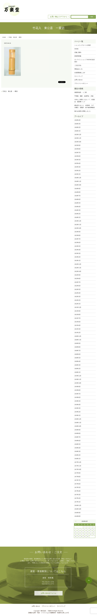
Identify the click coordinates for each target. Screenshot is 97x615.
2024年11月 (77, 181)
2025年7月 (77, 152)
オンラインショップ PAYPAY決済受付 (84, 61)
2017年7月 (77, 480)
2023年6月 (77, 242)
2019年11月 (77, 379)
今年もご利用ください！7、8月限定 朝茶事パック (84, 100)
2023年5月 (77, 246)
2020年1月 (77, 372)
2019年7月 (77, 394)
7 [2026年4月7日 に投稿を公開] (81, 529)
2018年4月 (77, 448)
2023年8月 (77, 235)
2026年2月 (77, 127)
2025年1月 (77, 174)
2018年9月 (77, 430)
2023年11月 (77, 224)
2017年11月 (77, 466)
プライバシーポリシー (81, 83)
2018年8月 (77, 433)
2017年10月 (77, 469)
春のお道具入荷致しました (82, 111)
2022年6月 (77, 286)
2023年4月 (77, 249)
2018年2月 (77, 455)
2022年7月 (77, 282)
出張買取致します (79, 72)
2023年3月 (77, 253)
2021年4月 (77, 325)
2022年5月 (77, 289)
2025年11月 (77, 138)
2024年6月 (77, 199)
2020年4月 (77, 361)
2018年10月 (77, 426)
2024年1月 (77, 217)
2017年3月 (77, 494)
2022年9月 (77, 275)
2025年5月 (77, 159)
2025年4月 (77, 163)
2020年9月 (77, 343)
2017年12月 (77, 462)
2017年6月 (77, 484)
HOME (4, 37)
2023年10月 (77, 228)
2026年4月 (77, 120)
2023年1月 (77, 260)
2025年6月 (77, 156)
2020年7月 (77, 350)
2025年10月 (77, 142)
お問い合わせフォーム (48, 593)
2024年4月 (77, 206)
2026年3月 (77, 124)
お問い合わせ (78, 80)
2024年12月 (77, 177)
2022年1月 (77, 304)
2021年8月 (77, 314)
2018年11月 (77, 422)
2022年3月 (77, 296)
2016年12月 (77, 505)
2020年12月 (77, 336)
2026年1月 (77, 131)
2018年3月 (77, 451)
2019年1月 (77, 415)
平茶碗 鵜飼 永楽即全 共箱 (83, 96)
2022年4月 (77, 293)
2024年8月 (77, 192)
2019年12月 (77, 376)
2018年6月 (77, 440)
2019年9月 (77, 386)
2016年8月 (77, 516)
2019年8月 (77, 390)
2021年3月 (77, 329)
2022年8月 (77, 278)
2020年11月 (77, 340)
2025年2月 (77, 170)
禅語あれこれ (78, 69)
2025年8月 (77, 149)
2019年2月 (77, 412)
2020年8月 (77, 347)
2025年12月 (77, 134)
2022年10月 (77, 271)
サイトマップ (78, 76)
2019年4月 (77, 404)
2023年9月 (77, 231)
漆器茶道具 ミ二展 (80, 92)
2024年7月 (77, 195)
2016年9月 (77, 512)
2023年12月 (77, 221)
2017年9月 (77, 473)
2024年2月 (77, 213)
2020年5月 (77, 358)
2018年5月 (77, 444)
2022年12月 (77, 264)
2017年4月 (77, 491)
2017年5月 (77, 487)
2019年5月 (77, 401)
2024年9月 (77, 188)
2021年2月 (77, 332)
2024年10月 (77, 185)
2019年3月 (77, 408)
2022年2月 (77, 300)
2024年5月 (77, 203)
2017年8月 (77, 476)
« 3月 (76, 521)
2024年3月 (77, 210)
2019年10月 (77, 383)
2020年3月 (77, 365)
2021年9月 (77, 311)
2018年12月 (77, 419)
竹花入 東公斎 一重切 (10, 91)
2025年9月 (77, 145)
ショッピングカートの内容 (82, 45)
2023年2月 (77, 257)
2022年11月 (77, 267)
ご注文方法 (77, 65)
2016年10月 (77, 509)
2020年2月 (77, 368)
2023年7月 (77, 239)
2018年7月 (77, 437)
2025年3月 (77, 167)
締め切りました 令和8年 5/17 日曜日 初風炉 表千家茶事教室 (84, 106)
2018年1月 (77, 458)
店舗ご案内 (77, 52)
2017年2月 (77, 498)
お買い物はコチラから (58, 17)
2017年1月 (77, 502)
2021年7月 (77, 318)
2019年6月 (77, 397)
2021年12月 (77, 307)
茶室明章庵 (77, 56)
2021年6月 (77, 322)
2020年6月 (77, 354)
